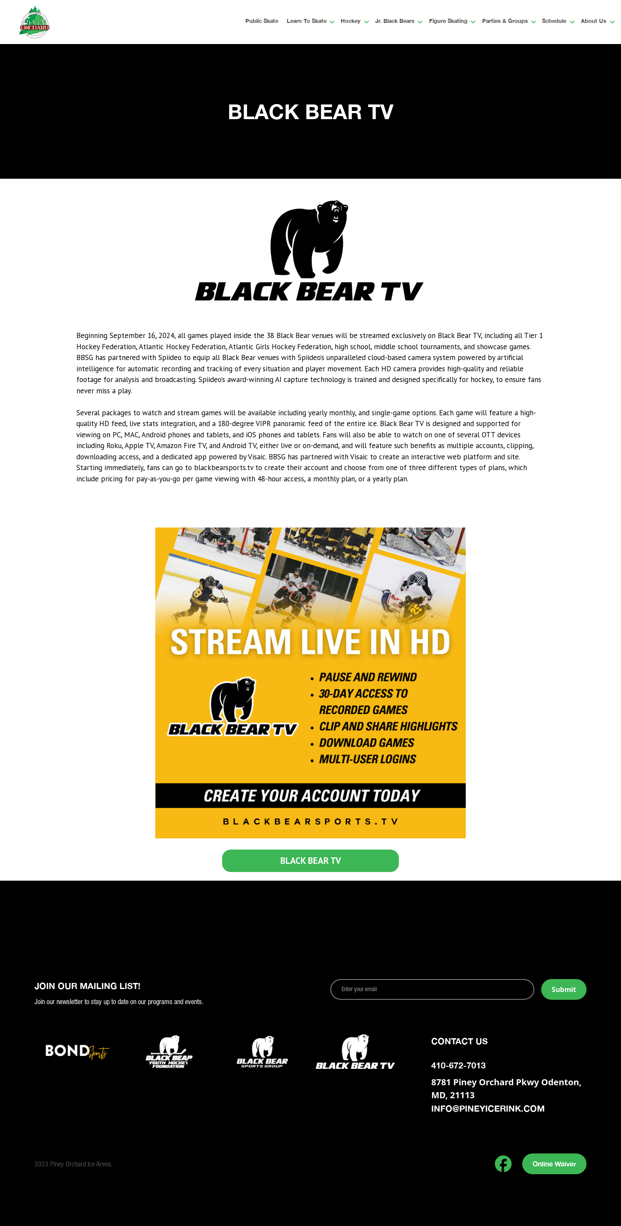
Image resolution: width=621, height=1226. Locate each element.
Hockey (351, 21)
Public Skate (261, 21)
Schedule (554, 21)
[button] (307, 22)
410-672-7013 (458, 1065)
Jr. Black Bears (394, 21)
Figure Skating (448, 21)
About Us (593, 21)
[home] (62, 22)
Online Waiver (554, 1164)
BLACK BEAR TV (310, 860)
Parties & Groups (505, 21)
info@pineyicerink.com (488, 1108)
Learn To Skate (306, 21)
